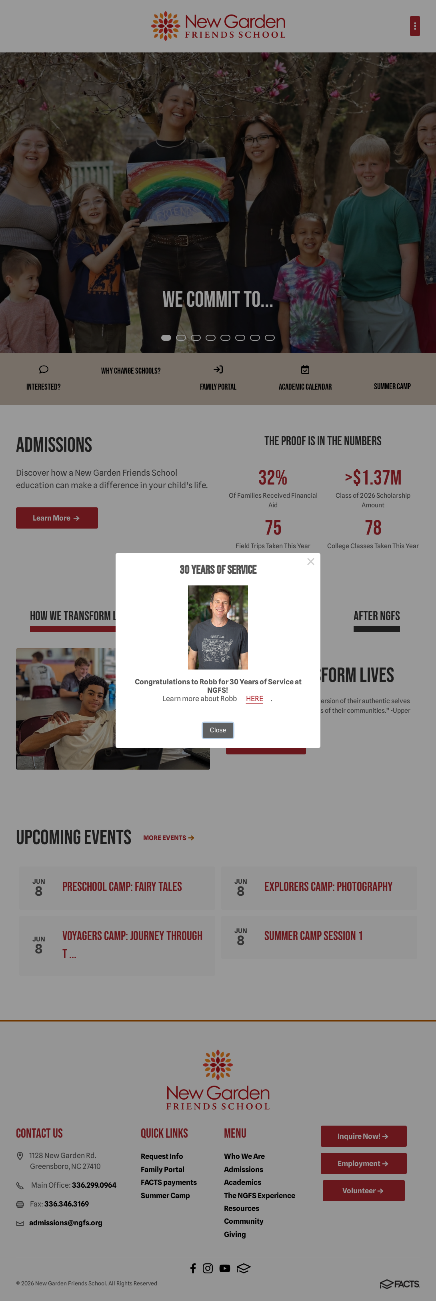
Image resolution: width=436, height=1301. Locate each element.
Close (218, 730)
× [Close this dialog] (311, 562)
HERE (254, 698)
